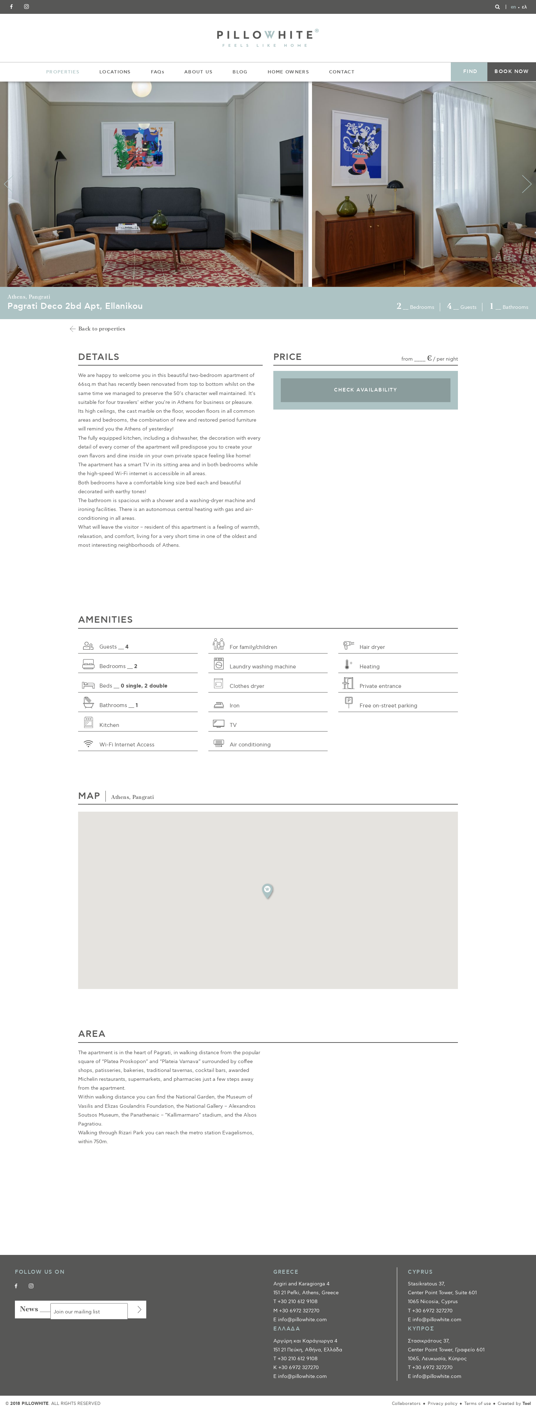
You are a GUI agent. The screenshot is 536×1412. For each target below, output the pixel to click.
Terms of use (477, 1403)
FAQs (157, 72)
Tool (527, 1403)
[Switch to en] (513, 7)
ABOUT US (198, 72)
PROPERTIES (63, 72)
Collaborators (406, 1403)
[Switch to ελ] (524, 7)
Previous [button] (9, 184)
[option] (156, 184)
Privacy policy (443, 1403)
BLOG (240, 72)
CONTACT (342, 72)
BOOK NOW (511, 71)
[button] (268, 891)
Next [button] (527, 184)
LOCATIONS (115, 72)
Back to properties (102, 329)
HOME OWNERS (288, 72)
